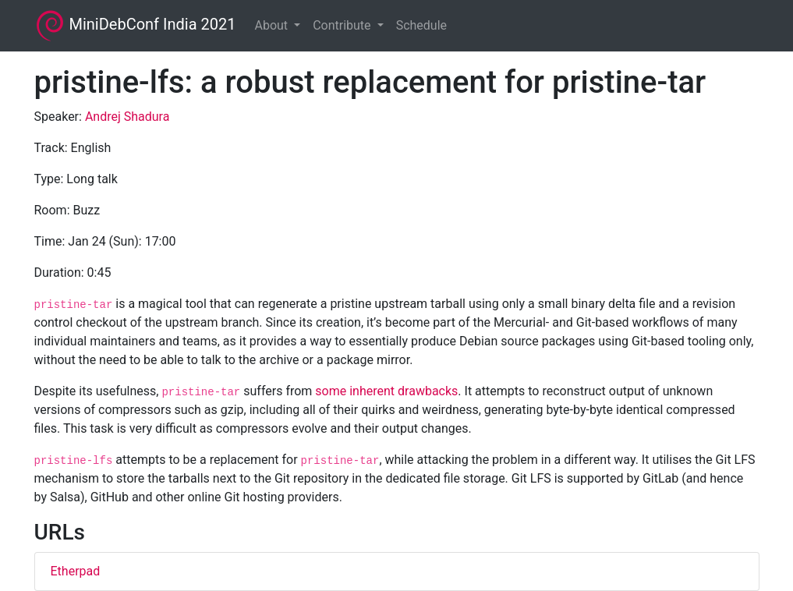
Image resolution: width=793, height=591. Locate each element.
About (272, 25)
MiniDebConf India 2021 (135, 25)
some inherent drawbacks (386, 391)
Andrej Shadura (127, 116)
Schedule (421, 25)
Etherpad (76, 571)
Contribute (343, 25)
